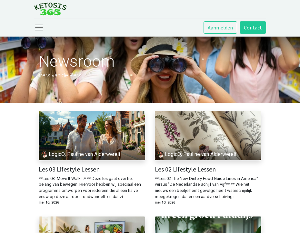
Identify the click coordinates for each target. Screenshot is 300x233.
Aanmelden (220, 27)
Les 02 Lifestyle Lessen (185, 169)
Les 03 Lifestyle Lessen (69, 169)
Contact (253, 27)
